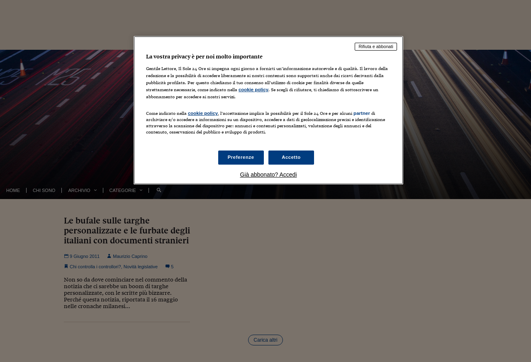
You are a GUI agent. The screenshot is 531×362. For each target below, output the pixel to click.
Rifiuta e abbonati (375, 46)
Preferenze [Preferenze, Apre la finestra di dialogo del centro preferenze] (241, 157)
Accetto (291, 157)
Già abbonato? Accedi (268, 174)
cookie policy (253, 89)
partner (361, 113)
